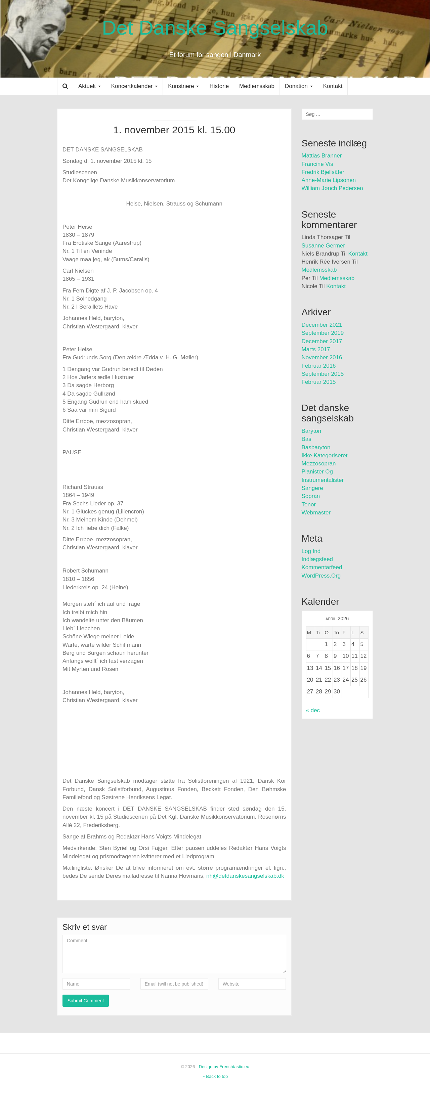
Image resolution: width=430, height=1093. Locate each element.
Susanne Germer (323, 245)
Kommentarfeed (322, 567)
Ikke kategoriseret (325, 455)
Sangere (312, 488)
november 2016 (322, 357)
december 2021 (322, 325)
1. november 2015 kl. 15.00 (174, 129)
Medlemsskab (256, 86)
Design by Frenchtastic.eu (224, 1066)
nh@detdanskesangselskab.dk (245, 876)
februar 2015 (319, 382)
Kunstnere (183, 86)
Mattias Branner (322, 155)
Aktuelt (89, 86)
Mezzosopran (319, 463)
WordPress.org (321, 576)
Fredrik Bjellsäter (323, 172)
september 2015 (323, 374)
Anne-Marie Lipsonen (329, 180)
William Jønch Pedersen (332, 188)
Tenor (309, 504)
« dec (313, 710)
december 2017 (322, 341)
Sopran (311, 496)
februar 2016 (319, 366)
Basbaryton (316, 447)
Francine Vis (317, 164)
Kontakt (333, 86)
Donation (299, 86)
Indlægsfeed (317, 559)
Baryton (311, 431)
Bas (306, 439)
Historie (219, 86)
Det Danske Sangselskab (215, 27)
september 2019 (323, 333)
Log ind (311, 551)
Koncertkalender (134, 86)
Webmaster (316, 512)
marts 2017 (316, 349)
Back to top (215, 1076)
